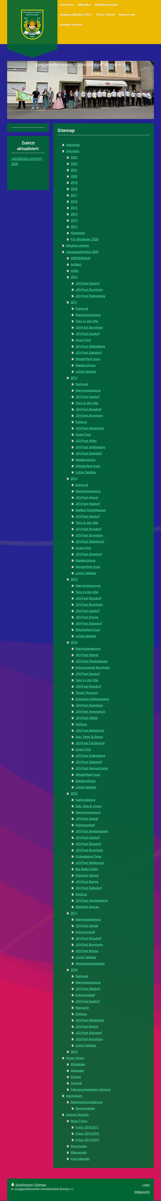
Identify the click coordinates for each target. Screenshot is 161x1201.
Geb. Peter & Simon (89, 737)
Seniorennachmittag (90, 963)
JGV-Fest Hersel (86, 497)
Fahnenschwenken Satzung (91, 1089)
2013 (74, 220)
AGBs (75, 270)
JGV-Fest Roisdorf (88, 409)
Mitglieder (78, 1064)
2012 (74, 226)
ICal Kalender (80, 1158)
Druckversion (22, 1185)
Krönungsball (85, 825)
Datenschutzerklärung (87, 1102)
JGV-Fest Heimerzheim (91, 768)
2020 (74, 176)
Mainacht (82, 1007)
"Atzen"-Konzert (86, 692)
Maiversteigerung (88, 315)
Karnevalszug (85, 800)
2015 (74, 208)
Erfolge (76, 1077)
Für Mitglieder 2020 (84, 239)
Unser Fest (83, 340)
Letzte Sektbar (85, 371)
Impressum (74, 1096)
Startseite (73, 145)
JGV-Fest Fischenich (90, 743)
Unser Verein (75, 1058)
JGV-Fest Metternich (89, 428)
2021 (74, 170)
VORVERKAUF (81, 258)
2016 (74, 201)
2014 (74, 214)
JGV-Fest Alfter (86, 441)
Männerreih (79, 1152)
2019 (74, 182)
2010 (74, 277)
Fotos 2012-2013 (87, 1140)
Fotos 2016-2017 (87, 1127)
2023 (74, 157)
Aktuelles (72, 151)
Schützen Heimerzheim (92, 699)
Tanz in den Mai (86, 321)
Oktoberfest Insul (87, 359)
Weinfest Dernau (87, 907)
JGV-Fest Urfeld (86, 718)
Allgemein (78, 233)
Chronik (76, 1083)
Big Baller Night (86, 869)
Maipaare (77, 1070)
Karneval (81, 308)
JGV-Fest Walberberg (90, 296)
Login (146, 1185)
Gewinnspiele (85, 1108)
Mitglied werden (77, 245)
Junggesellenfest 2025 (82, 252)
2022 (74, 163)
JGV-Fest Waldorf (87, 504)
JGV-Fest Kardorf (87, 283)
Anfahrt (76, 264)
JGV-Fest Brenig (86, 617)
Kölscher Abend (87, 875)
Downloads (79, 1146)
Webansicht (142, 1192)
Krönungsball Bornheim (92, 667)
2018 (74, 189)
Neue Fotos (79, 1121)
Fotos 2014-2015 (87, 1133)
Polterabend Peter (88, 856)
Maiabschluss (85, 365)
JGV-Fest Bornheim (89, 289)
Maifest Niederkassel (90, 510)
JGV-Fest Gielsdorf (88, 352)
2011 (74, 302)
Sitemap (40, 1185)
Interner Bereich (77, 1114)
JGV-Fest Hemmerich (90, 711)
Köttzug (81, 422)
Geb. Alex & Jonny (88, 806)
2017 (74, 195)
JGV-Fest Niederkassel (91, 661)
